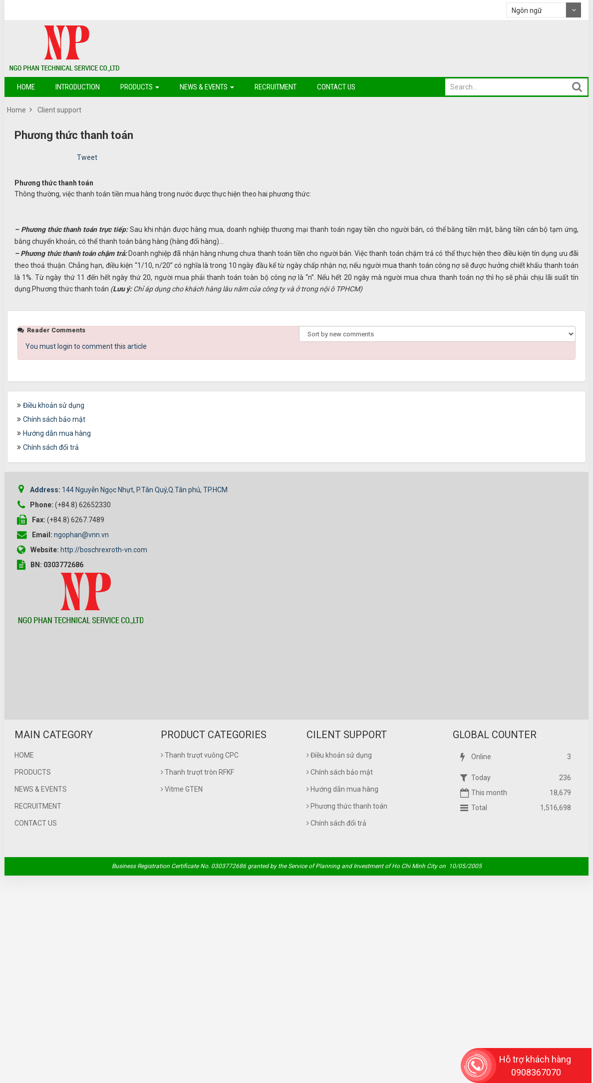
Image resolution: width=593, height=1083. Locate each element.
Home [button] (26, 86)
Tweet (87, 157)
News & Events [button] (207, 89)
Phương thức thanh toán (346, 1014)
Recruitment (37, 1014)
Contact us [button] (336, 86)
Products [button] (139, 89)
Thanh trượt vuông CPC (200, 963)
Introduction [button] (77, 86)
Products (32, 980)
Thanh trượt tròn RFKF (197, 980)
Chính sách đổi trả (51, 655)
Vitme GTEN (182, 997)
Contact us (35, 1031)
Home (24, 963)
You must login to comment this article (86, 554)
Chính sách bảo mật (54, 627)
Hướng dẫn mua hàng (57, 641)
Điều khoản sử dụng (53, 613)
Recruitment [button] (275, 86)
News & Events (40, 997)
